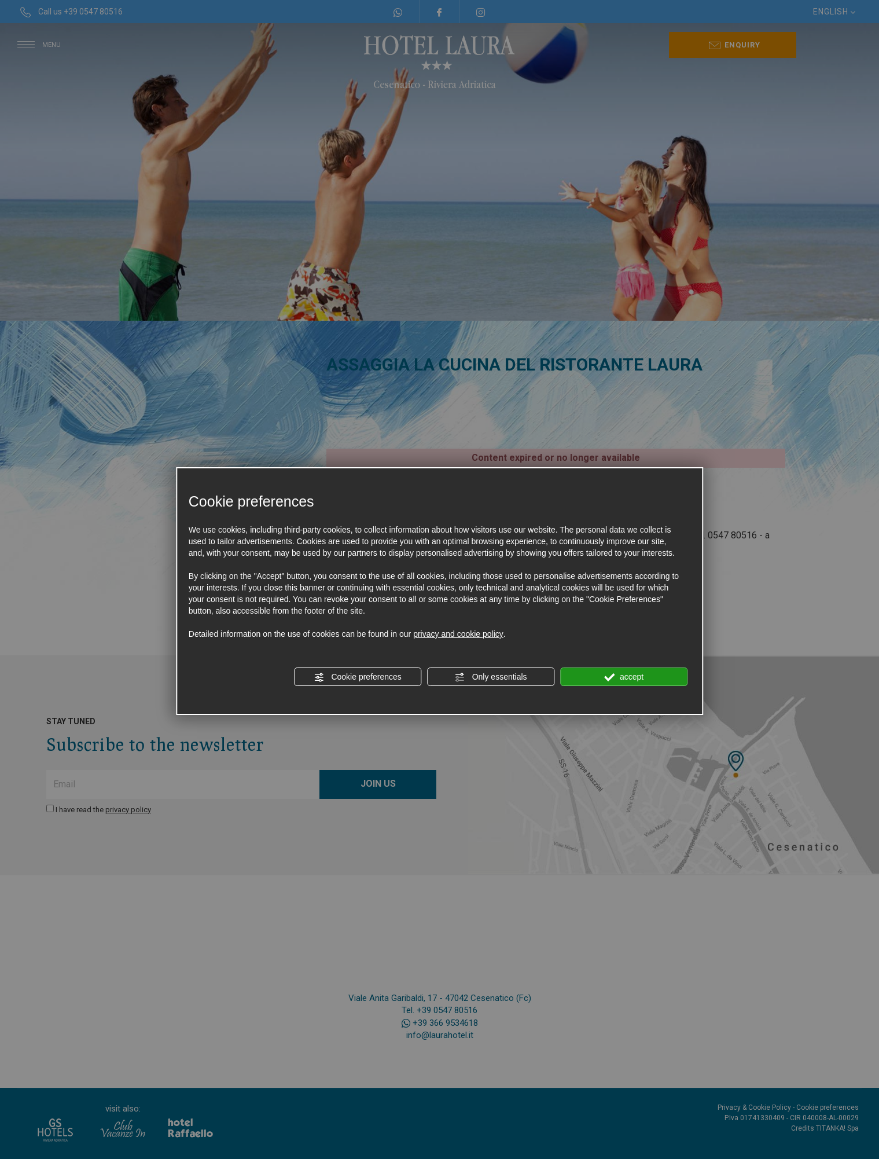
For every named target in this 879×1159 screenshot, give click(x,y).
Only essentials (491, 677)
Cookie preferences (358, 677)
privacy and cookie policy (458, 634)
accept (623, 677)
